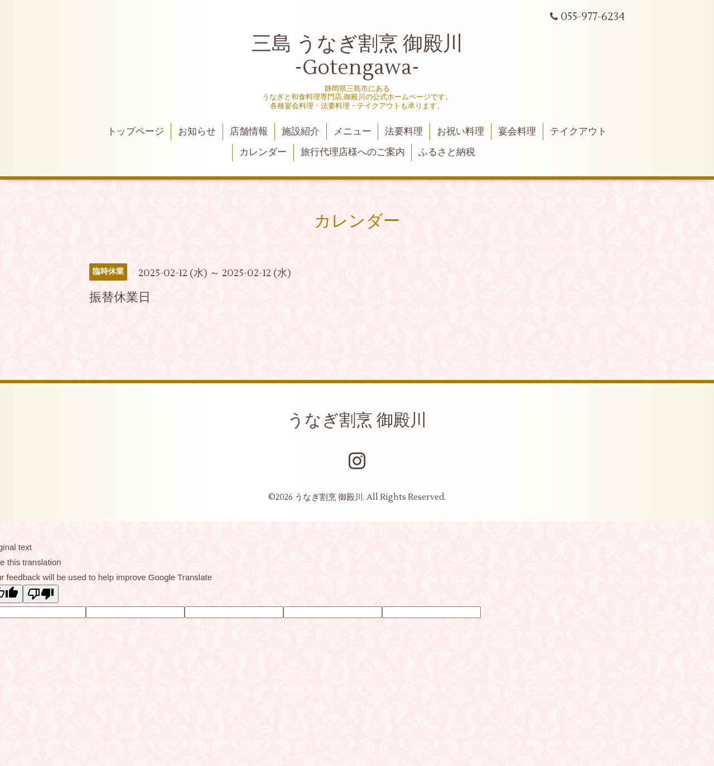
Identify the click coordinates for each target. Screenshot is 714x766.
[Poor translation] (41, 594)
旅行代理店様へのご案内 (353, 152)
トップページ (135, 132)
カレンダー (263, 152)
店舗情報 (249, 132)
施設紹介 (301, 132)
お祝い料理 (460, 132)
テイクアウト (578, 132)
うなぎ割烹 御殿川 (357, 420)
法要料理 (404, 132)
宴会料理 (517, 132)
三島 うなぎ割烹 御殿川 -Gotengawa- (357, 56)
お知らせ (197, 132)
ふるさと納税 (446, 152)
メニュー (353, 132)
